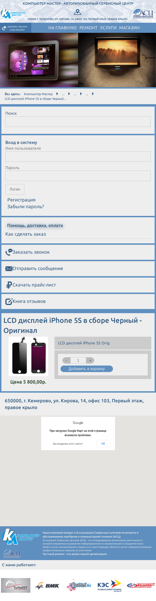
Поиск (11, 113)
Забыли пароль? (25, 206)
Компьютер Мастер (38, 94)
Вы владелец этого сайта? (68, 443)
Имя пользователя (23, 148)
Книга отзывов (25, 301)
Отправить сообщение (34, 268)
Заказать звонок (27, 252)
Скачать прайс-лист (30, 285)
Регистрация (21, 199)
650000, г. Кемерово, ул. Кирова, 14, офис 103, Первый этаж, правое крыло (77, 14)
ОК (103, 443)
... (63, 94)
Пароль (12, 167)
